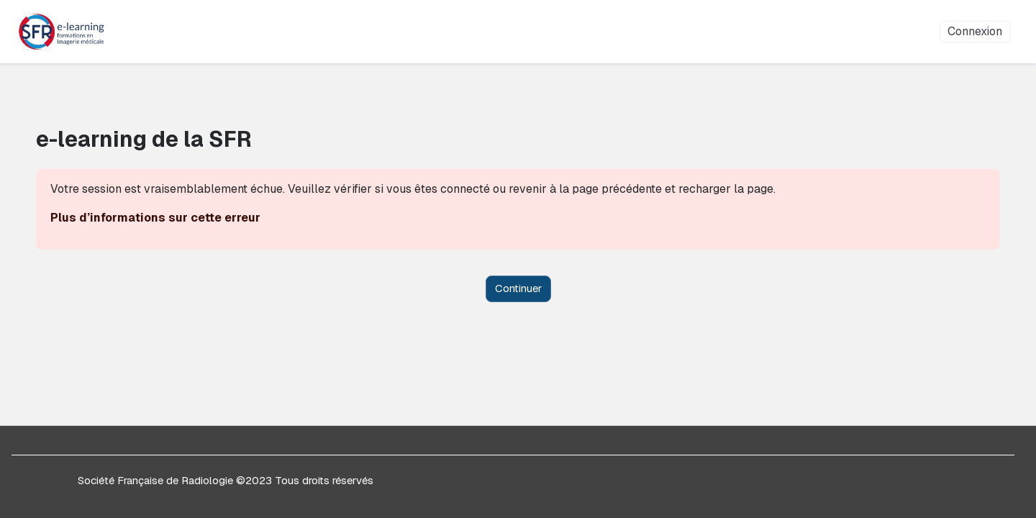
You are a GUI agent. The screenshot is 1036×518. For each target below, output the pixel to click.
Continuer (518, 288)
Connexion (975, 31)
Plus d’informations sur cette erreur (182, 217)
